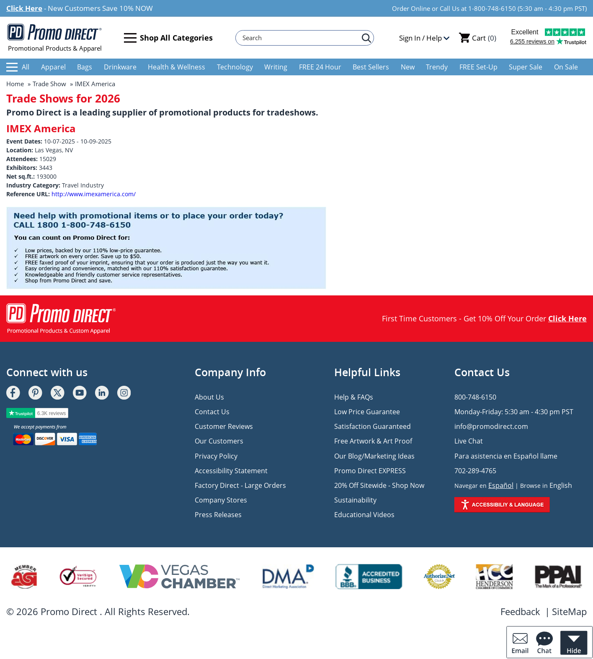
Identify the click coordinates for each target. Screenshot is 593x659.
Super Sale (525, 67)
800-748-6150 (475, 397)
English (560, 485)
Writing (275, 67)
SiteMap (569, 611)
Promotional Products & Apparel (54, 37)
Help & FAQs (353, 397)
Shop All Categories (168, 38)
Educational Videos (364, 514)
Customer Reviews (224, 426)
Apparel (53, 67)
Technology (235, 67)
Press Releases (218, 514)
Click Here (24, 8)
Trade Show (49, 83)
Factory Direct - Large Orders (240, 485)
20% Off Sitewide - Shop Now (379, 485)
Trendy (437, 67)
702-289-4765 (475, 470)
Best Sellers (371, 67)
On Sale (566, 67)
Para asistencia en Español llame (505, 456)
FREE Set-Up (478, 67)
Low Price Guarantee (367, 411)
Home (15, 83)
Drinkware (120, 67)
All (17, 67)
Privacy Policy (216, 456)
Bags (84, 67)
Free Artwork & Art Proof (373, 441)
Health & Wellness (176, 67)
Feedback (520, 611)
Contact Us (212, 411)
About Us (209, 397)
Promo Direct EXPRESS (370, 470)
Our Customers (219, 441)
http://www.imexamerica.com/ (94, 194)
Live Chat (468, 441)
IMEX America (95, 83)
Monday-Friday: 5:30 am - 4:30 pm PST (513, 411)
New (408, 67)
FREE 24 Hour (320, 67)
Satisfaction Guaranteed (372, 426)
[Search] (300, 38)
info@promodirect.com (491, 426)
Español (500, 485)
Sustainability (355, 500)
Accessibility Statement (231, 470)
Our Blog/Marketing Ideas (374, 456)
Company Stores (221, 500)
